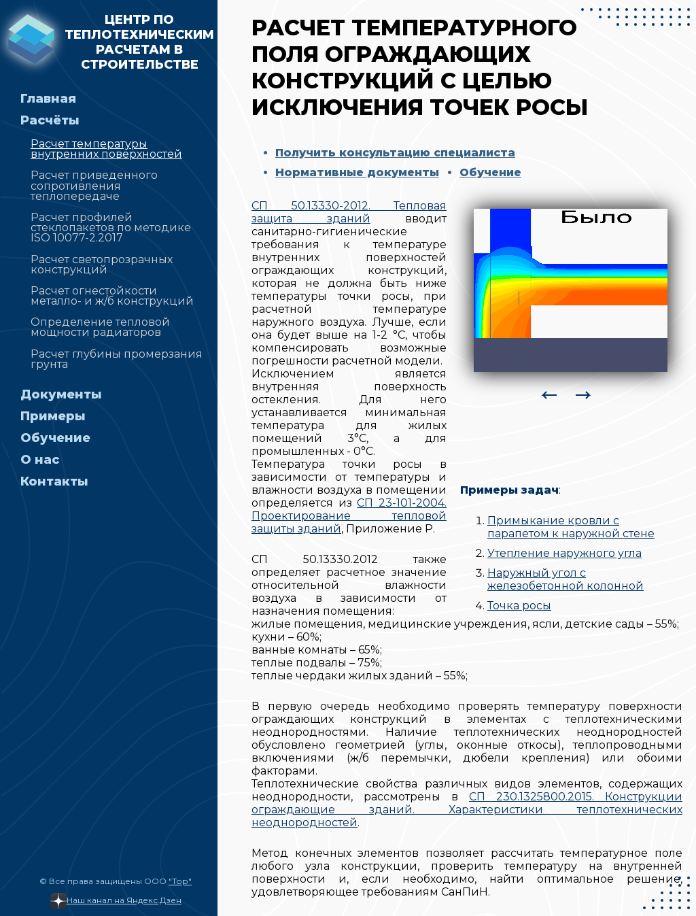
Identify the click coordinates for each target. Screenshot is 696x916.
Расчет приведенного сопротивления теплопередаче (94, 185)
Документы (61, 394)
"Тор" (180, 881)
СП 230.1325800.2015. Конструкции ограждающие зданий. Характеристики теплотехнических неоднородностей (466, 809)
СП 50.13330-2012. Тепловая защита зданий (349, 212)
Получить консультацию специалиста (395, 152)
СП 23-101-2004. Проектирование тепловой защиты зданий (349, 515)
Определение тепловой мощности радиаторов (100, 327)
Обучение (55, 437)
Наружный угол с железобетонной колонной (565, 579)
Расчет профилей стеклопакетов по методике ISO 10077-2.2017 (111, 227)
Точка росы (519, 605)
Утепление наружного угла (564, 553)
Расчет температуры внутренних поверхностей (106, 148)
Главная (48, 98)
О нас (39, 459)
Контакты (54, 481)
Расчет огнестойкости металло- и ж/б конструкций (112, 295)
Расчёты (50, 120)
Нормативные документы (357, 172)
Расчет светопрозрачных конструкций (102, 264)
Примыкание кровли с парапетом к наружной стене (571, 527)
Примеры (53, 416)
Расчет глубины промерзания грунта (117, 359)
